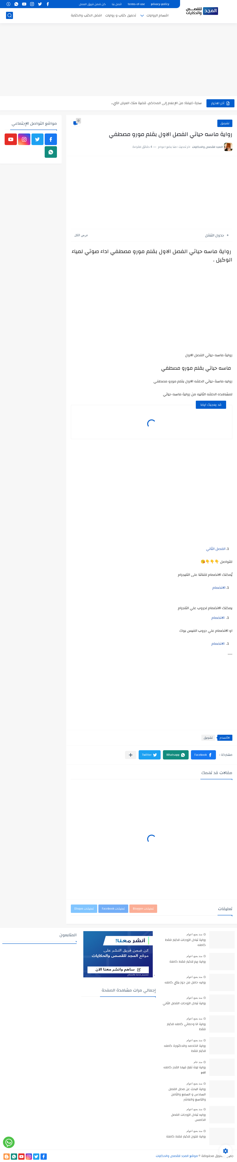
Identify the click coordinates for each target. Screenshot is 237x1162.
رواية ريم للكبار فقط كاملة (187, 962)
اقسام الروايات (157, 15)
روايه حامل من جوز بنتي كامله (185, 982)
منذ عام (198, 1062)
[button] (203, 754)
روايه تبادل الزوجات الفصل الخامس (188, 1117)
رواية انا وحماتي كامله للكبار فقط (186, 1027)
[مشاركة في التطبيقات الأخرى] (130, 755)
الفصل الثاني (215, 548)
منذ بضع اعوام (194, 934)
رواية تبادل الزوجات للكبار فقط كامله (185, 942)
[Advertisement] (118, 60)
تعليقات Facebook (113, 908)
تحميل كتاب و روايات (120, 15)
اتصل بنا (117, 4)
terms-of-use (136, 4)
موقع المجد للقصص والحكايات (177, 1156)
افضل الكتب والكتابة (86, 15)
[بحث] (9, 15)
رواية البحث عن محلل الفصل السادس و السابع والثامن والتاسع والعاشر (187, 1095)
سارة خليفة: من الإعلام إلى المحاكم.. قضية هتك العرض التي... (156, 103)
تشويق (224, 123)
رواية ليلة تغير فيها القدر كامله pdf (184, 1070)
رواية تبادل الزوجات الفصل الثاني (184, 1003)
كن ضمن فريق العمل (92, 4)
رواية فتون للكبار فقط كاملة (186, 1137)
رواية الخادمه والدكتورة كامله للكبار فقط (185, 1048)
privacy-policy (160, 4)
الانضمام (218, 587)
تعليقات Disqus (84, 908)
